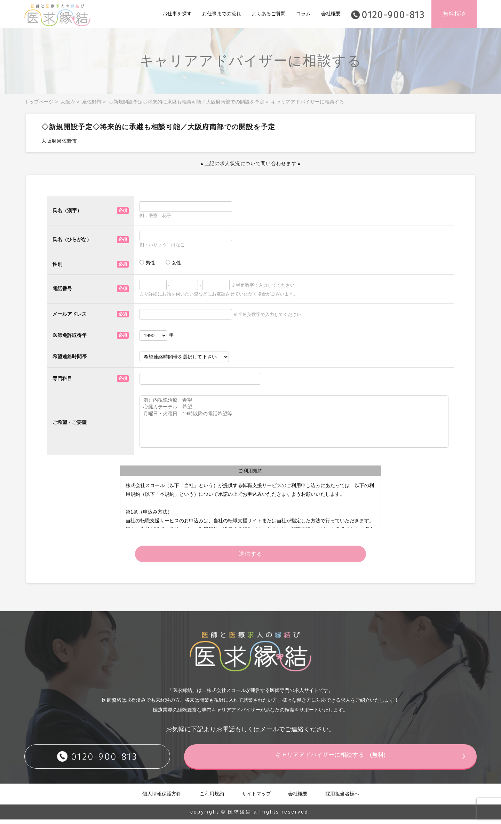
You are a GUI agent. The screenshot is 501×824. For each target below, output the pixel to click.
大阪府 (68, 102)
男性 (147, 262)
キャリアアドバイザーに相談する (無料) (342, 760)
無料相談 (454, 14)
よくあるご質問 (269, 13)
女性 (173, 262)
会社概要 (331, 13)
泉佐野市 (92, 102)
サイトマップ (256, 798)
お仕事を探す (177, 13)
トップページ (39, 102)
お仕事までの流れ (221, 13)
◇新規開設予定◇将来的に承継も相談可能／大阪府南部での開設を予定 (186, 102)
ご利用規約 (212, 798)
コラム (303, 13)
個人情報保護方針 (161, 798)
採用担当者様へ (342, 798)
